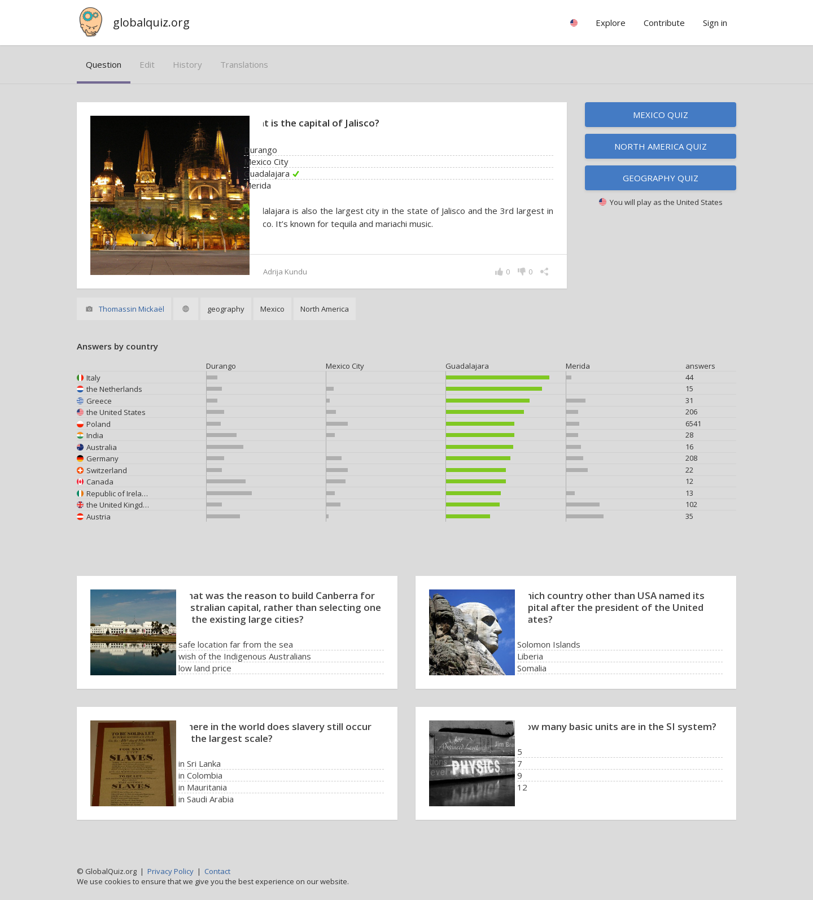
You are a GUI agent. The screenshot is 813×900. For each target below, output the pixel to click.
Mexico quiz (660, 114)
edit (147, 64)
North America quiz (660, 146)
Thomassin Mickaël (131, 309)
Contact (217, 871)
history (187, 64)
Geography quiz (660, 178)
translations (244, 64)
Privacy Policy (170, 871)
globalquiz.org (151, 22)
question (103, 64)
